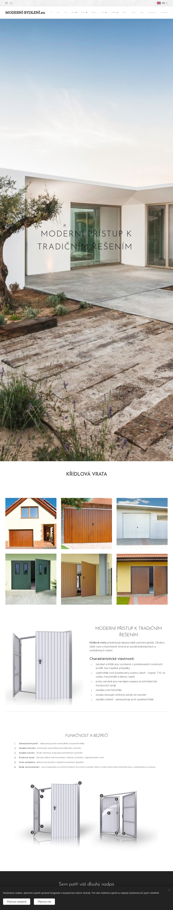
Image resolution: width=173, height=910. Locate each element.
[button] (143, 12)
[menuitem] (53, 12)
